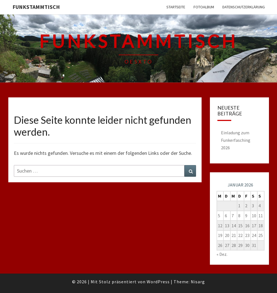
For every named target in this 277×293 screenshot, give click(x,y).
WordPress (158, 281)
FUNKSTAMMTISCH (36, 6)
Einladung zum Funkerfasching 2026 (235, 140)
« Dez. (222, 254)
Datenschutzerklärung (243, 6)
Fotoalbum (204, 6)
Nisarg (198, 281)
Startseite (175, 6)
